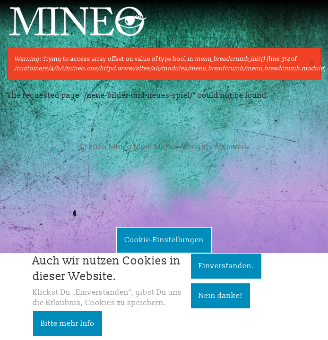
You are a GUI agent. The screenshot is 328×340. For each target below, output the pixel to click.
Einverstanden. (226, 271)
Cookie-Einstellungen (164, 245)
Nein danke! (220, 301)
